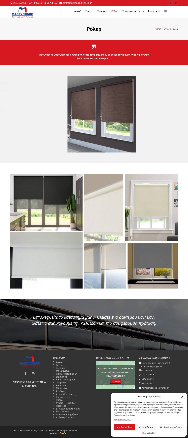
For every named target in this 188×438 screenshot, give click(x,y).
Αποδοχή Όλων (124, 427)
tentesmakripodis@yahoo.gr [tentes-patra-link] (77, 3)
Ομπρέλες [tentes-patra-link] (61, 382)
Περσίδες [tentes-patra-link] (61, 405)
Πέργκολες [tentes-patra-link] (101, 11)
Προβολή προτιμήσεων (171, 427)
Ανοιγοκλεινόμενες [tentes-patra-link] (66, 394)
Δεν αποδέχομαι (146, 427)
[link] (58, 433)
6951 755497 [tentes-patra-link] (50, 3)
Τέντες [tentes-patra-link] (88, 11)
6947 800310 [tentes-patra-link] (36, 3)
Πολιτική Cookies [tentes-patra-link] (148, 433)
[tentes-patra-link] (171, 3)
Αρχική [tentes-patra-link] (77, 11)
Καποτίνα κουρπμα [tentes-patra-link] (66, 379)
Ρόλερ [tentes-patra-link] (114, 11)
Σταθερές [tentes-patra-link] (61, 391)
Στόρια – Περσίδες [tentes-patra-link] (66, 403)
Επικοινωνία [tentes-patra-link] (154, 11)
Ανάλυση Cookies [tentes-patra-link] (65, 417)
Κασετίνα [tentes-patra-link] (61, 385)
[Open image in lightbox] (46, 202)
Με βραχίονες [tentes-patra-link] (63, 371)
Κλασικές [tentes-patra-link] (61, 368)
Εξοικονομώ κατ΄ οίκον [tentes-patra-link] (133, 11)
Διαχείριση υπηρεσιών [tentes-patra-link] (122, 420)
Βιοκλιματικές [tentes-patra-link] (63, 397)
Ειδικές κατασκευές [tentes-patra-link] (66, 374)
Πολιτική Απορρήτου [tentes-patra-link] (67, 414)
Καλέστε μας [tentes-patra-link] (106, 339)
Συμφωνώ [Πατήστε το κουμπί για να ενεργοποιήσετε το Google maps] (115, 381)
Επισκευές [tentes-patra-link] (61, 376)
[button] (182, 396)
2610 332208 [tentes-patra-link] (20, 3)
